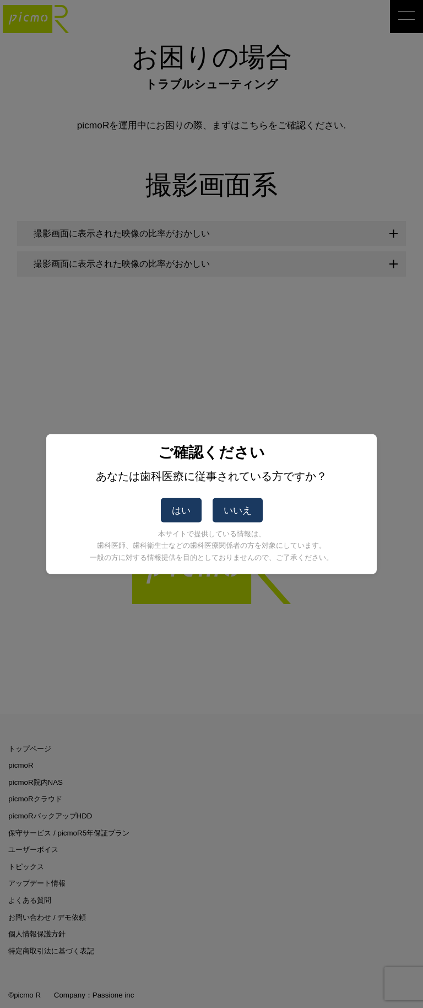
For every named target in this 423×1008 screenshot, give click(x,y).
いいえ (238, 510)
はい (181, 510)
